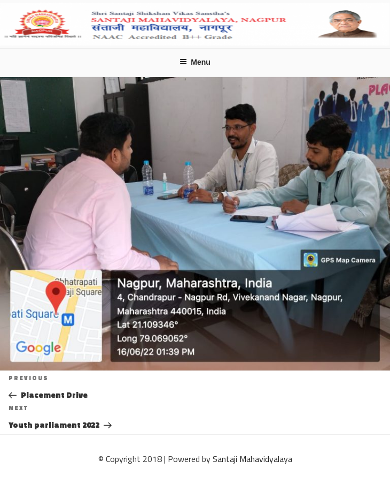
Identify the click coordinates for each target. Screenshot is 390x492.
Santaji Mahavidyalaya (252, 458)
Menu (195, 62)
